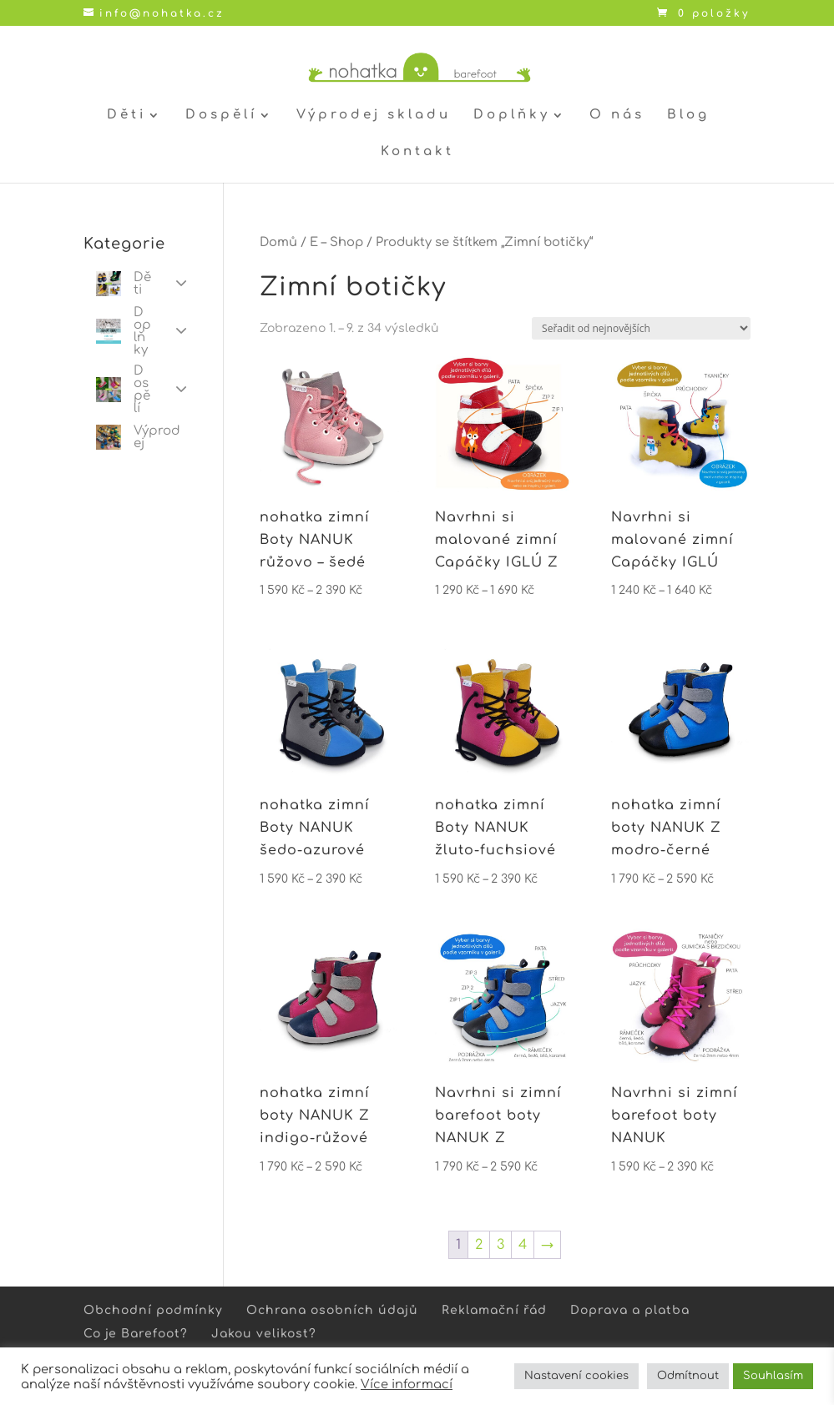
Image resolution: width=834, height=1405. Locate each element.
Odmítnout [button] (688, 1376)
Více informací (406, 1384)
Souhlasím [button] (773, 1376)
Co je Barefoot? (135, 1333)
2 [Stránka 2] (479, 1244)
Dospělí (221, 115)
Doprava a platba (630, 1310)
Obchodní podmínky (153, 1310)
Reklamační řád (494, 1310)
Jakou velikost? (263, 1333)
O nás (616, 115)
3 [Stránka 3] (500, 1244)
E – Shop (336, 242)
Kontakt (417, 152)
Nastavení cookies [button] (576, 1376)
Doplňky (511, 115)
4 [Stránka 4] (522, 1244)
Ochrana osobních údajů (332, 1310)
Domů (278, 242)
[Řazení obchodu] (641, 328)
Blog (688, 115)
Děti (126, 115)
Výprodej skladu (373, 115)
